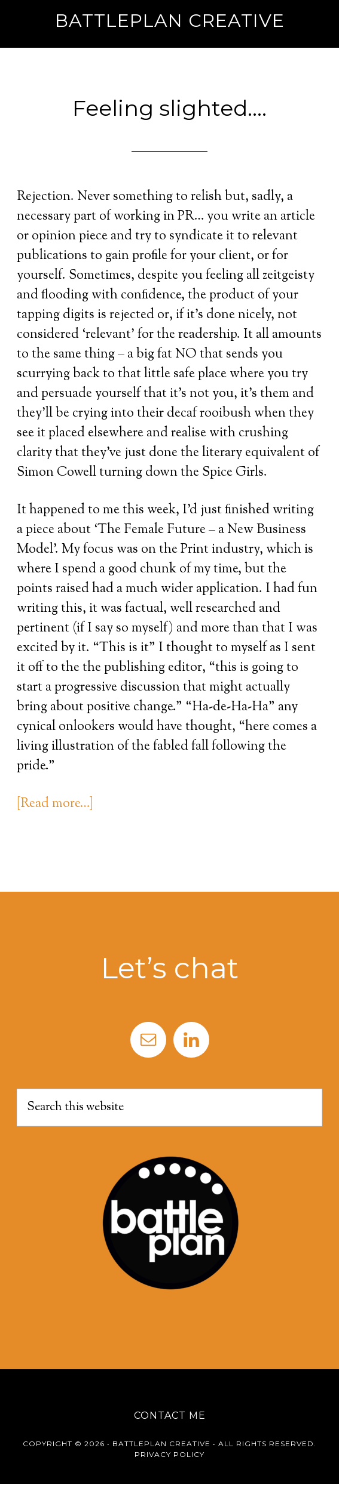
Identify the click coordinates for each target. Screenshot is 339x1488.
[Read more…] (55, 804)
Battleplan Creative (170, 21)
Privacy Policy (169, 1454)
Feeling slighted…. (169, 108)
